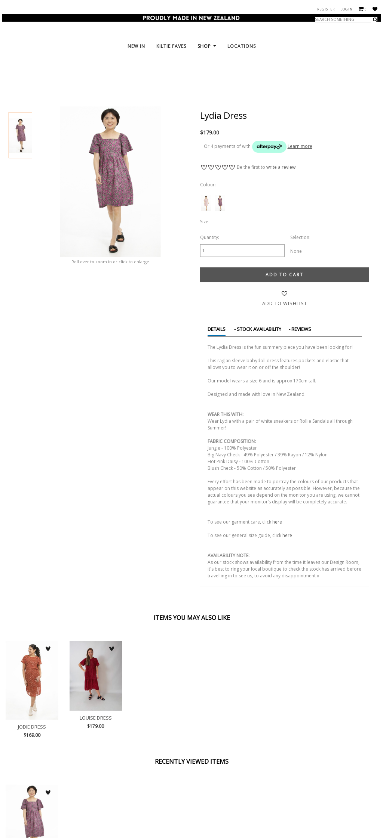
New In (136, 74)
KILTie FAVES (171, 74)
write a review (280, 167)
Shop (206, 74)
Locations (241, 74)
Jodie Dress (32, 679)
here (277, 521)
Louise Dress (96, 675)
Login (346, 9)
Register (326, 9)
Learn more (300, 146)
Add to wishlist (284, 303)
